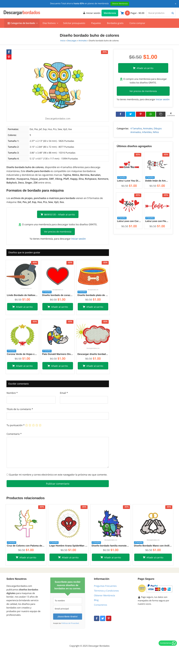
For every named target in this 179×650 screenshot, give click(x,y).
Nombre (12, 392)
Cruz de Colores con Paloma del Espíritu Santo (26, 545)
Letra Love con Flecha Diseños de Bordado (157, 221)
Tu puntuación (15, 425)
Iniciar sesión (91, 13)
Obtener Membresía (104, 595)
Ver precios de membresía (57, 231)
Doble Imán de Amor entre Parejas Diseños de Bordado (157, 180)
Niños (156, 132)
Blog (96, 600)
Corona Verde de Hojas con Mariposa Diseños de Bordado (22, 354)
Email (64, 392)
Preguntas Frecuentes (105, 585)
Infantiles (147, 132)
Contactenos (100, 604)
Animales (82, 40)
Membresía (110, 13)
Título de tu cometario (20, 409)
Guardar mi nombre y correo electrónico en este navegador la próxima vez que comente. (58, 474)
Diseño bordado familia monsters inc (111, 545)
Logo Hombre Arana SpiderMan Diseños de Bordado (68, 545)
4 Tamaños (136, 128)
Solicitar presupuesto (74, 23)
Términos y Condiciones (106, 590)
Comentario (14, 433)
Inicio (62, 40)
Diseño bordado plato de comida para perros (93, 295)
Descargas (71, 40)
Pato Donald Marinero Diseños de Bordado (57, 354)
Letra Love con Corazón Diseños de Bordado (129, 221)
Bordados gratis (115, 23)
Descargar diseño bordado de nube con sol (93, 354)
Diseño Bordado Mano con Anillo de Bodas (153, 545)
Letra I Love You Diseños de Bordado (129, 180)
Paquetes (96, 23)
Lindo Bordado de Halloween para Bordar (22, 295)
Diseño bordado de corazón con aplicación (57, 295)
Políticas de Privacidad (70, 623)
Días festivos (49, 23)
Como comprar (137, 23)
